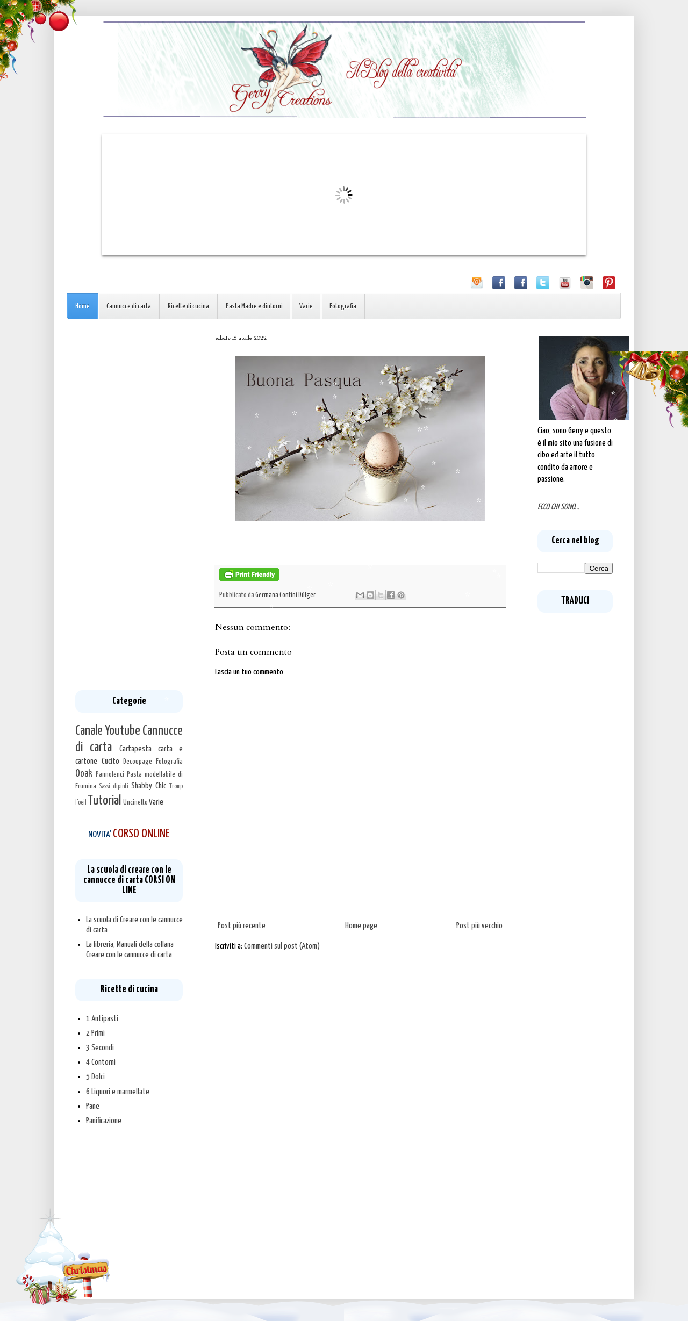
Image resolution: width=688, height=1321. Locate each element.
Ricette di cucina (188, 306)
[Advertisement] (129, 512)
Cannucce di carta (128, 306)
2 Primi (95, 1033)
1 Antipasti (102, 1019)
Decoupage (137, 761)
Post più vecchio (479, 926)
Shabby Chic (148, 786)
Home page (361, 926)
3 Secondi (100, 1048)
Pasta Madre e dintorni (254, 306)
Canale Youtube (107, 730)
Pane (92, 1106)
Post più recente (242, 926)
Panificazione (103, 1121)
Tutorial (104, 800)
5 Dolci (95, 1077)
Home (82, 306)
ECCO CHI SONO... (558, 507)
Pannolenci (110, 774)
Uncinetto (135, 802)
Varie (306, 306)
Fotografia (342, 306)
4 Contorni (101, 1062)
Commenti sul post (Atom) (282, 946)
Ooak (83, 774)
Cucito (110, 761)
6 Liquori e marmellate (117, 1092)
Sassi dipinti (113, 787)
